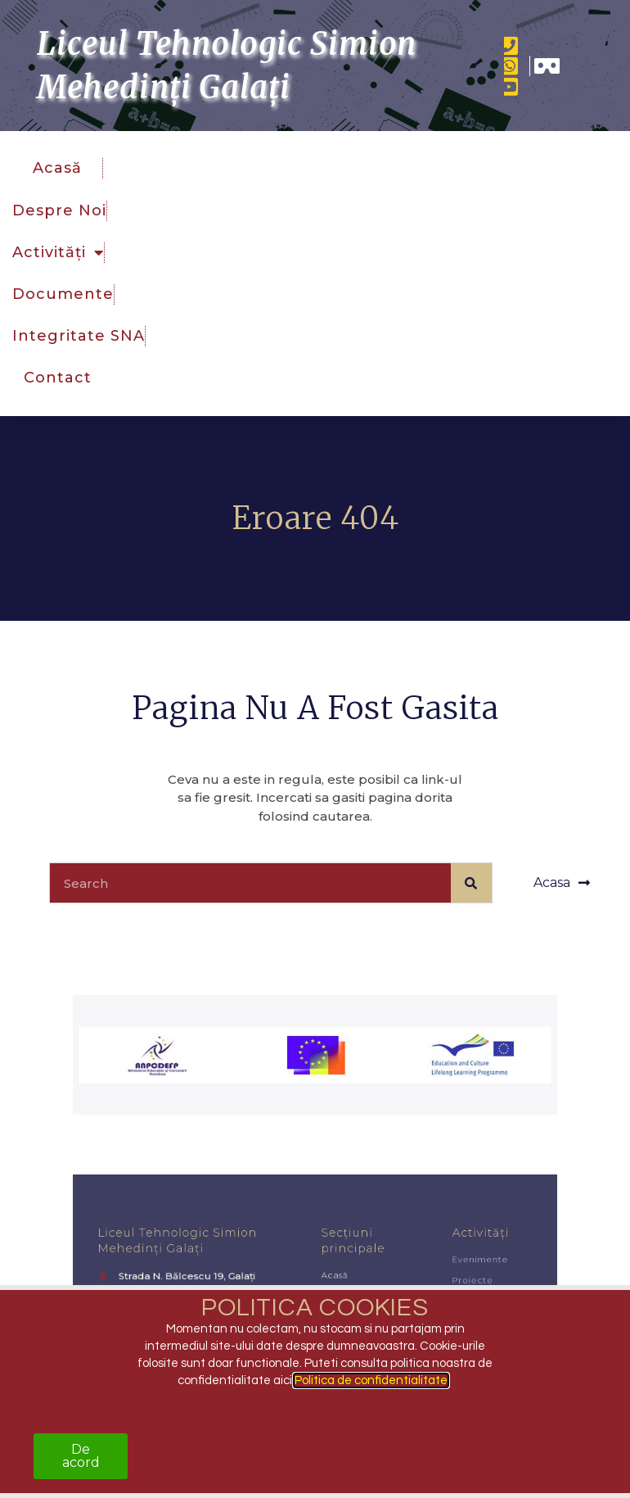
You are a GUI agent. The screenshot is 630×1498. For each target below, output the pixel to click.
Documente (63, 294)
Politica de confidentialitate (371, 1380)
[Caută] (471, 883)
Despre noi (59, 210)
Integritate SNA (78, 336)
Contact (58, 378)
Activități (58, 252)
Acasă (57, 168)
